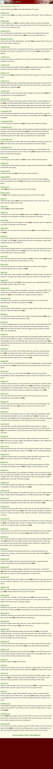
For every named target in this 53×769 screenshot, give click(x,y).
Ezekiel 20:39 (5, 518)
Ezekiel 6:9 (4, 334)
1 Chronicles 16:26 (6, 121)
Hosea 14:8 (4, 683)
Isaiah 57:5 (4, 280)
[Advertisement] (26, 753)
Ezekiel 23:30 (5, 559)
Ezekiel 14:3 (4, 371)
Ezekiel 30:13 (5, 595)
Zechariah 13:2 (5, 724)
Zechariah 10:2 (5, 713)
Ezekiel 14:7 (4, 412)
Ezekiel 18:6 (4, 436)
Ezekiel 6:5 (4, 314)
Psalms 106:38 (5, 177)
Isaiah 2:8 (4, 198)
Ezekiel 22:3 (4, 529)
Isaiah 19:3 (4, 246)
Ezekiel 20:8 (4, 470)
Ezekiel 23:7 (4, 549)
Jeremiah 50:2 (5, 288)
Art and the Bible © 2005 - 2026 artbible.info (26, 735)
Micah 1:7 (4, 691)
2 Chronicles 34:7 (6, 147)
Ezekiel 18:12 (5, 446)
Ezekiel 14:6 (4, 401)
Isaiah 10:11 (4, 228)
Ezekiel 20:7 (4, 462)
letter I (14, 6)
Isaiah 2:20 (4, 212)
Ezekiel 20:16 (5, 482)
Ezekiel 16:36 (5, 424)
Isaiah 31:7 (4, 256)
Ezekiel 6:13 (4, 349)
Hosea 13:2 (4, 673)
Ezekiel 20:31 (5, 506)
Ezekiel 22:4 (4, 537)
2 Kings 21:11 (5, 81)
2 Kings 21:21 (5, 91)
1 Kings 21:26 (5, 65)
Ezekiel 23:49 (5, 587)
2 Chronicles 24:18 (6, 139)
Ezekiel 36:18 (5, 613)
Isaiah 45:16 (4, 264)
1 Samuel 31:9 (5, 47)
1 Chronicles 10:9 (6, 111)
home (2, 6)
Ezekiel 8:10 (4, 361)
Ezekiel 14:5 (4, 393)
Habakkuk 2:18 (5, 703)
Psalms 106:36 (5, 171)
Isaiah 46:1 (4, 272)
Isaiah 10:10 (4, 220)
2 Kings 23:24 (5, 99)
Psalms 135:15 (5, 193)
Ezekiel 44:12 (5, 649)
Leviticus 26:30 (5, 31)
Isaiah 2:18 (4, 206)
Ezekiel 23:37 (5, 567)
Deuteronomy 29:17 (7, 39)
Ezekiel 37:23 (5, 629)
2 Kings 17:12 (5, 73)
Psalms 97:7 (4, 163)
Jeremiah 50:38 (5, 298)
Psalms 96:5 (4, 157)
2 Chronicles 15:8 (6, 127)
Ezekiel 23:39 (5, 577)
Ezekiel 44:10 (5, 641)
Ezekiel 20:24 (5, 498)
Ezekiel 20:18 (5, 490)
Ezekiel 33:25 (5, 605)
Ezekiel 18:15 (5, 454)
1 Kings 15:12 (5, 57)
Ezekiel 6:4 (4, 306)
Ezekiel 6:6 (4, 322)
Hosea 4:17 (4, 659)
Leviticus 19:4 (5, 13)
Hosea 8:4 (4, 665)
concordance (8, 6)
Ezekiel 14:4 (4, 381)
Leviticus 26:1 (5, 21)
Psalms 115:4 (5, 187)
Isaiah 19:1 (4, 236)
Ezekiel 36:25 (5, 621)
